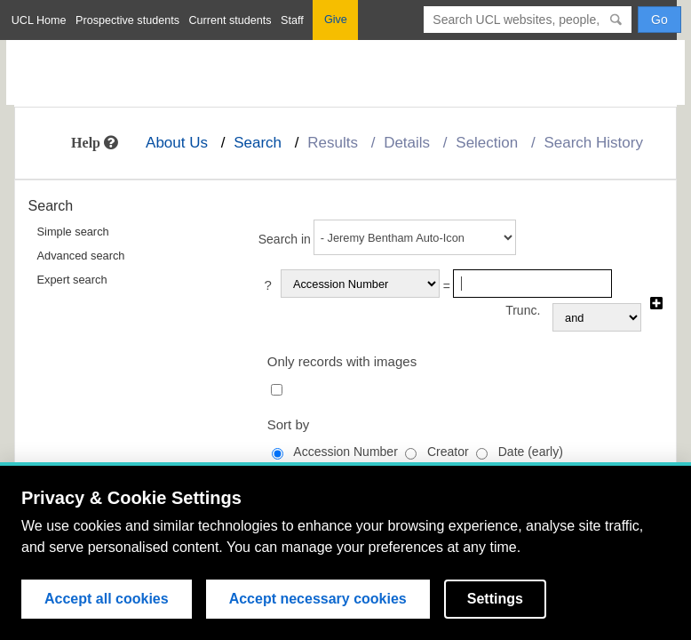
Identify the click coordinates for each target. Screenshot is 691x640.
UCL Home (39, 20)
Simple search (73, 231)
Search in (284, 239)
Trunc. (522, 310)
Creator (448, 451)
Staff (292, 20)
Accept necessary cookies (318, 598)
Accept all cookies (106, 598)
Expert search (72, 279)
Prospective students (127, 20)
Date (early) (530, 451)
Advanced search (81, 255)
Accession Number (345, 451)
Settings (495, 598)
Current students (229, 20)
